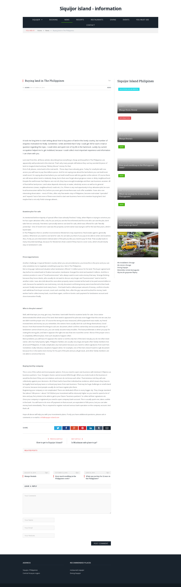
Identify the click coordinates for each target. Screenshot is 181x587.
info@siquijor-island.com (49, 417)
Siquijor (36, 19)
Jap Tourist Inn (126, 254)
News (66, 19)
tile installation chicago (126, 262)
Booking (53, 19)
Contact (90, 25)
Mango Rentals (30, 476)
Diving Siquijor (122, 267)
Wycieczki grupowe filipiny (127, 272)
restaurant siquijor (77, 570)
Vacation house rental (129, 89)
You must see (142, 19)
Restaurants (97, 19)
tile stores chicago (124, 265)
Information (125, 118)
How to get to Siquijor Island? (49, 442)
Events (126, 19)
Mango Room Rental (128, 110)
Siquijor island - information (90, 8)
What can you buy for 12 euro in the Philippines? (98, 477)
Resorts (80, 19)
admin (27, 87)
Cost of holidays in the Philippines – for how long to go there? (137, 224)
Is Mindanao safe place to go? (84, 442)
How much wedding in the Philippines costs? (65, 477)
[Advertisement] (90, 56)
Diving (113, 19)
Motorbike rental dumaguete (128, 270)
